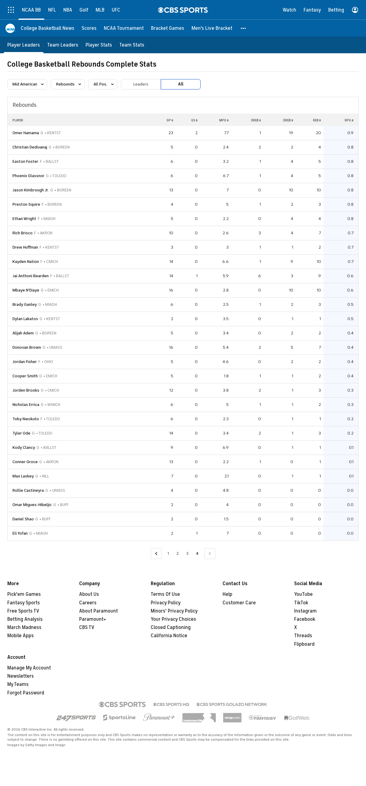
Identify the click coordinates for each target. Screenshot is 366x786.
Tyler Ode (21, 433)
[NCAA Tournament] (123, 28)
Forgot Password (25, 693)
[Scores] (89, 28)
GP (170, 120)
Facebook (304, 619)
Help (227, 594)
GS (194, 120)
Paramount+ (92, 619)
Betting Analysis (25, 619)
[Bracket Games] (167, 28)
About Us (89, 594)
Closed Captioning (171, 627)
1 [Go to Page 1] (168, 553)
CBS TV (86, 627)
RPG (349, 120)
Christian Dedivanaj (29, 147)
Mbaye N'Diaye (25, 290)
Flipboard (304, 644)
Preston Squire (26, 204)
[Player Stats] (99, 45)
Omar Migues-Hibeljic (32, 504)
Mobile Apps (20, 636)
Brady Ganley (24, 304)
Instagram (305, 611)
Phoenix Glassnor (28, 175)
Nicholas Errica (25, 404)
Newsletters (20, 676)
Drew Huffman (25, 247)
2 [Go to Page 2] (177, 553)
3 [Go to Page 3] (187, 553)
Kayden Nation (25, 261)
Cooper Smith (25, 376)
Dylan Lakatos (25, 318)
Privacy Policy (166, 603)
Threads (303, 636)
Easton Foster (25, 161)
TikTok (301, 603)
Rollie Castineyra (28, 490)
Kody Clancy (23, 447)
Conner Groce (25, 461)
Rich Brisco (22, 233)
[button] (243, 28)
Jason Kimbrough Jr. (30, 190)
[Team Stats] (132, 45)
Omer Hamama (25, 132)
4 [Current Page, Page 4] (197, 553)
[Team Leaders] (63, 45)
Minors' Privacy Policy (174, 611)
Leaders (140, 84)
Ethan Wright (24, 218)
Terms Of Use (165, 594)
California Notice (169, 636)
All (180, 84)
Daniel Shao (23, 519)
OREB (256, 120)
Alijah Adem (23, 333)
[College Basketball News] (47, 28)
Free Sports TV (23, 611)
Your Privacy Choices (173, 619)
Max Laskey (23, 476)
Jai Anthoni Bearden (30, 275)
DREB (288, 120)
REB (317, 120)
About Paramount (98, 611)
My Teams (18, 684)
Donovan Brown (26, 347)
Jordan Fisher (24, 361)
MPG (224, 120)
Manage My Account (29, 668)
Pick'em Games (24, 594)
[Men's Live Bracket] (212, 28)
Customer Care (239, 603)
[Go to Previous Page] (156, 553)
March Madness (24, 627)
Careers (88, 603)
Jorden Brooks (25, 390)
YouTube (303, 594)
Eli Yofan (20, 533)
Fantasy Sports (23, 603)
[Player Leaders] (24, 45)
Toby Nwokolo (25, 418)
